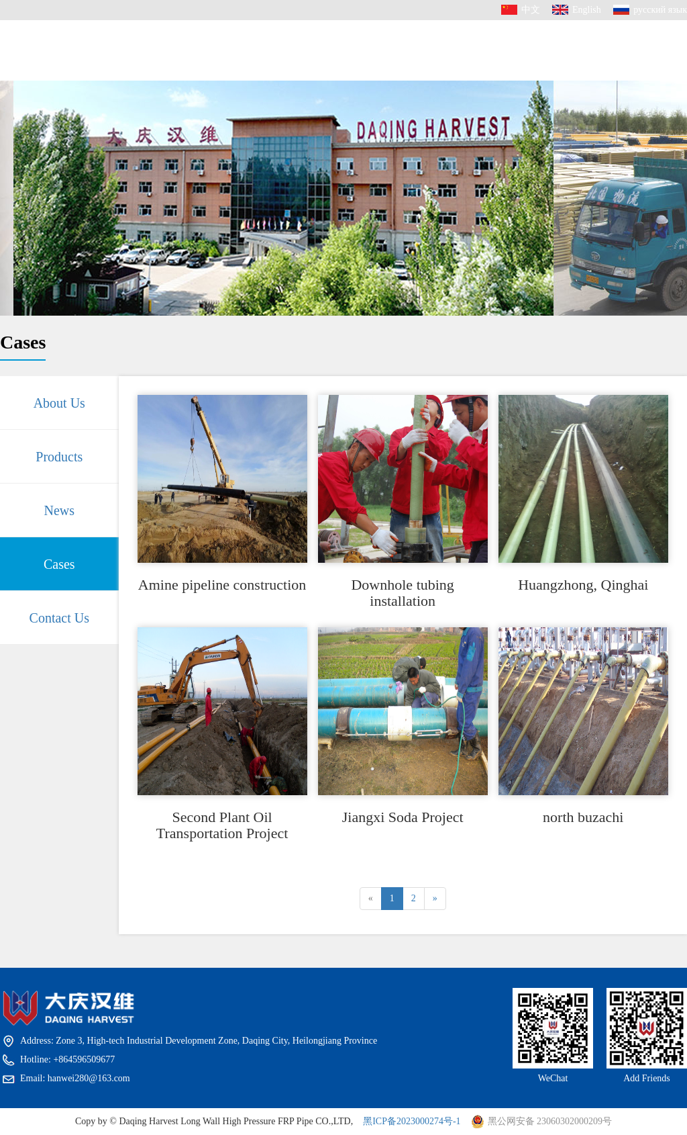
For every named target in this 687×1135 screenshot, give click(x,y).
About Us (242, 63)
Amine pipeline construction (222, 585)
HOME (173, 51)
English (586, 10)
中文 (530, 10)
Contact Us (504, 86)
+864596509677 (616, 87)
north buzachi (583, 817)
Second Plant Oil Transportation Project (222, 825)
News (379, 59)
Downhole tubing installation (402, 593)
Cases (435, 66)
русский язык (660, 10)
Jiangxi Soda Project (403, 817)
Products (316, 54)
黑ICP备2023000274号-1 (411, 1121)
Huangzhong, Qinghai (583, 585)
